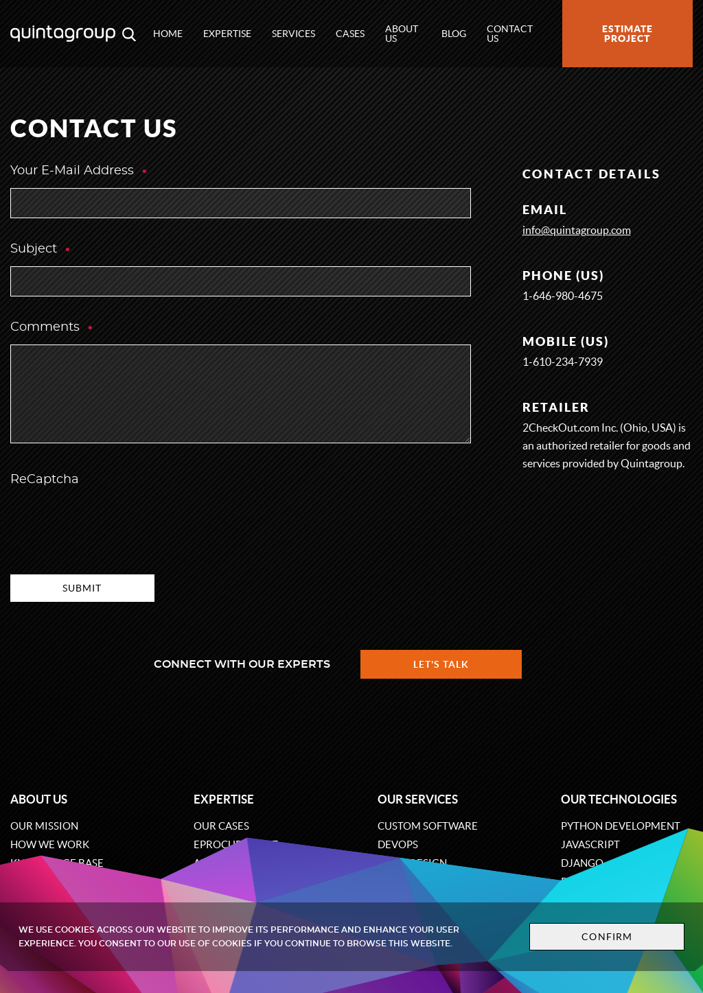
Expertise (227, 33)
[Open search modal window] (129, 33)
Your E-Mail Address (79, 171)
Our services (418, 799)
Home (168, 33)
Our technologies (619, 799)
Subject (40, 249)
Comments (52, 327)
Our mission (44, 826)
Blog (453, 33)
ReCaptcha (44, 480)
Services (293, 33)
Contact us (510, 33)
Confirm (606, 936)
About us (401, 33)
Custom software (428, 826)
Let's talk (441, 664)
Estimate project (627, 33)
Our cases (221, 826)
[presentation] (114, 523)
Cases (350, 33)
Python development (620, 826)
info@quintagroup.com (576, 230)
